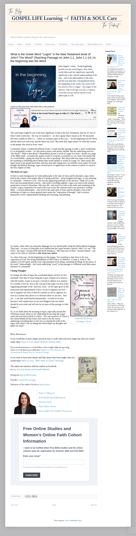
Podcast (38, 44)
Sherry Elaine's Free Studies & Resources (55, 411)
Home (10, 44)
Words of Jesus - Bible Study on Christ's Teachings (42, 361)
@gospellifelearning (28, 375)
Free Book (63, 44)
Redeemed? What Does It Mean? (121, 109)
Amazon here (44, 384)
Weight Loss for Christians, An (52, 349)
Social (108, 44)
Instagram (61, 397)
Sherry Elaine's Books (47, 406)
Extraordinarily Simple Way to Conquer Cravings (29, 352)
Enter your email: (31, 456)
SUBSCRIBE (32, 475)
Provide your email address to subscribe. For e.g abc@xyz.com (45, 467)
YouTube (42, 397)
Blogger (79, 520)
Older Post (93, 505)
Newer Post (14, 505)
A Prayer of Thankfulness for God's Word (121, 214)
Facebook (52, 397)
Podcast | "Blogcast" (47, 393)
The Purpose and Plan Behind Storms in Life (121, 238)
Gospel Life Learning (26, 379)
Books (28, 44)
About (19, 44)
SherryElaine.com (94, 44)
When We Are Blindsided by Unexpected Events (121, 193)
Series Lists (50, 44)
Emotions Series (45, 402)
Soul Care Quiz (77, 44)
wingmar (67, 520)
